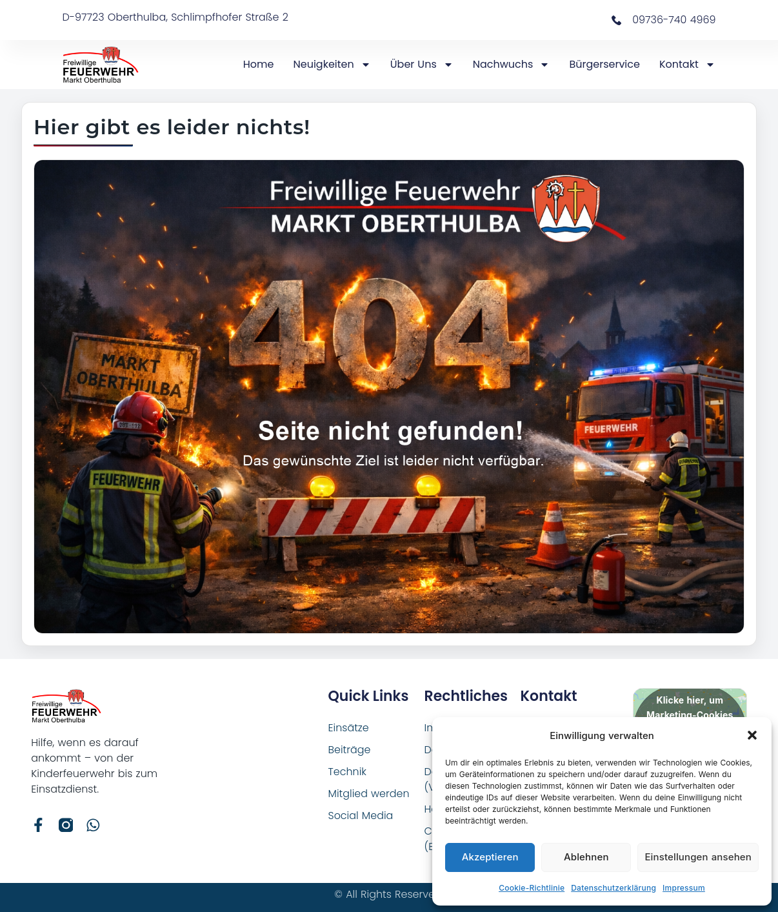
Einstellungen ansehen (698, 857)
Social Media (361, 815)
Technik (347, 771)
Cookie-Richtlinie (531, 888)
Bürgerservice (604, 64)
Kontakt (687, 64)
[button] (752, 735)
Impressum (684, 888)
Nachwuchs (511, 64)
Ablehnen (586, 857)
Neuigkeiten (332, 64)
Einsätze (349, 727)
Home (258, 64)
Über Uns (422, 64)
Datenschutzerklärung (613, 888)
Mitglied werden (369, 793)
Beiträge (349, 749)
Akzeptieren (490, 857)
